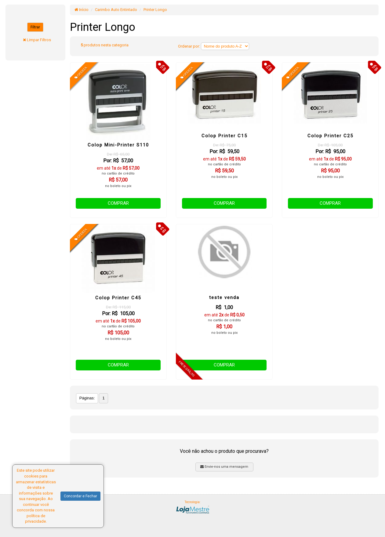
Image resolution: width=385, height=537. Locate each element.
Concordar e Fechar (80, 496)
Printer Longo (155, 9)
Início (81, 9)
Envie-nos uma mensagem (224, 467)
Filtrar (35, 27)
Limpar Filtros (39, 40)
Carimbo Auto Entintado (116, 9)
